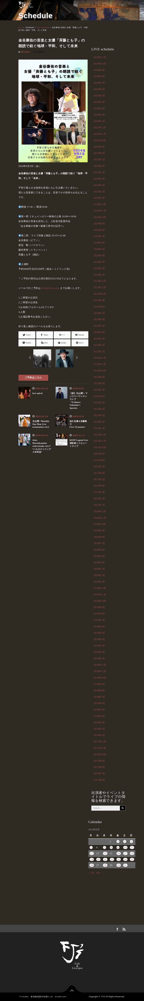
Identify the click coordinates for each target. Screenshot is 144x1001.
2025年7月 (99, 159)
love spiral (37, 393)
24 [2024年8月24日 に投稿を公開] (125, 859)
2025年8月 (99, 153)
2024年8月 (99, 230)
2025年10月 (100, 140)
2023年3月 (99, 338)
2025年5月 (99, 172)
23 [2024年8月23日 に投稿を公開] (118, 859)
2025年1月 (99, 198)
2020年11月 (100, 518)
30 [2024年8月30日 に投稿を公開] (118, 865)
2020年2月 (99, 575)
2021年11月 (100, 441)
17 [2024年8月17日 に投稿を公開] (125, 853)
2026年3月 (99, 108)
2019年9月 (99, 607)
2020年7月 (99, 543)
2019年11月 (100, 594)
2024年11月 (100, 210)
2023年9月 (99, 300)
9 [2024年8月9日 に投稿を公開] (118, 847)
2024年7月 (99, 236)
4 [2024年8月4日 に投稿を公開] (131, 841)
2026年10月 (100, 63)
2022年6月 (99, 396)
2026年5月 (99, 95)
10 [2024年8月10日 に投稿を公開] (125, 847)
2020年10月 (100, 524)
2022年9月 (99, 377)
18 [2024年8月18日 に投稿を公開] (132, 853)
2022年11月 (100, 364)
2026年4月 (99, 102)
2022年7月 (99, 390)
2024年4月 (99, 255)
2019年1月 (99, 658)
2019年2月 (99, 652)
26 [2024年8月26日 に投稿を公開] (91, 865)
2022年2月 (99, 422)
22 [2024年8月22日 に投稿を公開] (112, 859)
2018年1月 (99, 735)
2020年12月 (100, 511)
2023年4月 (99, 332)
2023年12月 (100, 281)
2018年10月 (100, 677)
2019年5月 (99, 633)
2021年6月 (99, 473)
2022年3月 (99, 415)
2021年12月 (100, 434)
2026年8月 (99, 76)
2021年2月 (99, 498)
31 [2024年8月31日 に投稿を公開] (125, 865)
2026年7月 (99, 83)
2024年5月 (99, 249)
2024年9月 (99, 223)
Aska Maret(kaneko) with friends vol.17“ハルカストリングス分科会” (41, 446)
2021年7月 (99, 466)
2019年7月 (99, 620)
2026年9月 (99, 70)
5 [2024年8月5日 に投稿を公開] (91, 847)
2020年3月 (99, 569)
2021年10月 (100, 447)
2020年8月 (99, 537)
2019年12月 (100, 588)
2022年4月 (99, 409)
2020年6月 (99, 549)
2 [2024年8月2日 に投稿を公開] (118, 841)
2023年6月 (99, 319)
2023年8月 (99, 306)
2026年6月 (99, 89)
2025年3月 (99, 185)
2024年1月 (99, 275)
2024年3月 (99, 262)
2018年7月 (99, 697)
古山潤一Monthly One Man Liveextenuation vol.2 (40, 424)
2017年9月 (99, 761)
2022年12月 (100, 358)
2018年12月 (100, 665)
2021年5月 (99, 479)
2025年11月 (100, 134)
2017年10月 (100, 754)
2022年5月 (99, 402)
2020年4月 (99, 562)
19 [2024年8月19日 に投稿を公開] (91, 859)
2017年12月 (100, 741)
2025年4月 (99, 179)
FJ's (103, 997)
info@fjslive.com (50, 288)
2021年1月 (99, 505)
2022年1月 (99, 428)
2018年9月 (99, 684)
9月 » (99, 873)
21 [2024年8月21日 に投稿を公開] (105, 859)
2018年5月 (99, 709)
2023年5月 (99, 326)
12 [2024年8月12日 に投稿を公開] (91, 853)
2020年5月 (99, 556)
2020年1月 (99, 581)
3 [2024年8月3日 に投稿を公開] (124, 841)
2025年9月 (99, 147)
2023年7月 (99, 313)
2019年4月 (99, 639)
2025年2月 (99, 191)
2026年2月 (99, 114)
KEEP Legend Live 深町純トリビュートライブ (80, 443)
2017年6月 (99, 780)
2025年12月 (100, 127)
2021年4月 (99, 485)
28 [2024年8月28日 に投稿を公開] (105, 865)
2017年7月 (99, 773)
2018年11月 (100, 671)
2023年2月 (99, 345)
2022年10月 (100, 370)
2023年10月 (100, 294)
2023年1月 (99, 351)
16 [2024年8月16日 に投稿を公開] (118, 853)
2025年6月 (99, 166)
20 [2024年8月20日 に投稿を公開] (98, 859)
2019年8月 (99, 613)
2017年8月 (99, 767)
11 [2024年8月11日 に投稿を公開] (132, 847)
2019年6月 (99, 626)
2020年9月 (99, 530)
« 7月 (91, 873)
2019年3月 (99, 645)
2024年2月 (99, 268)
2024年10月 (100, 217)
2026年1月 (99, 121)
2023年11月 (100, 287)
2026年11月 (100, 57)
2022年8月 (99, 383)
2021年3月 (99, 492)
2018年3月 (99, 722)
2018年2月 (99, 728)
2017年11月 (100, 748)
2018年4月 (99, 716)
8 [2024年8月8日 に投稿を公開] (111, 847)
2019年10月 (100, 601)
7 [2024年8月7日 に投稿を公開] (104, 847)
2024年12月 (100, 204)
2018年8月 (99, 690)
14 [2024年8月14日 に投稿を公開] (105, 853)
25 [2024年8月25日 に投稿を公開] (132, 859)
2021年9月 (99, 454)
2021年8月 (99, 460)
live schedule (43, 27)
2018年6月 (99, 703)
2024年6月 (99, 242)
